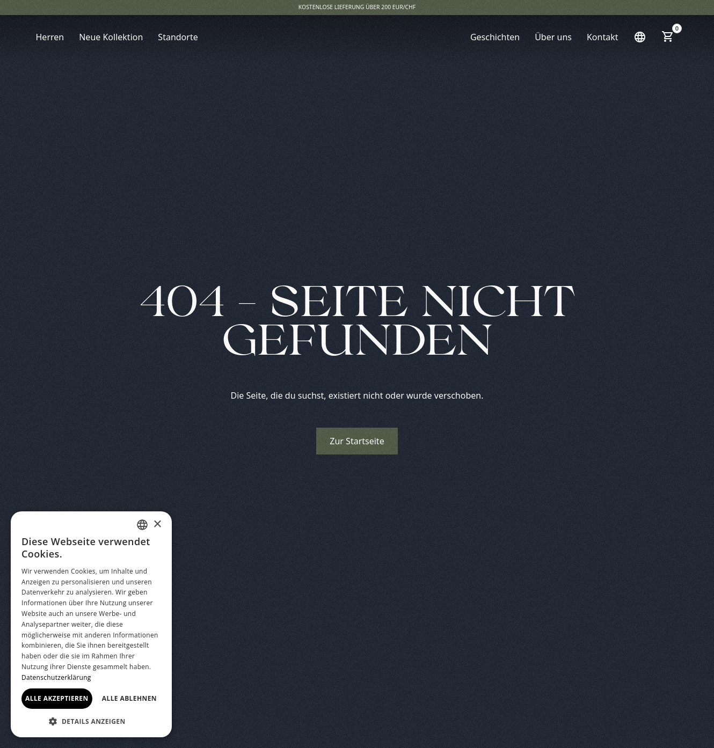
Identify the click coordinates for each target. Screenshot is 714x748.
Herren (50, 37)
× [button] (157, 524)
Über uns (553, 37)
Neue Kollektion (111, 37)
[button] (639, 37)
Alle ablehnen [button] (129, 698)
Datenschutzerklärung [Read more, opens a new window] (56, 677)
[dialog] (91, 624)
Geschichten (495, 37)
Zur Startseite (357, 441)
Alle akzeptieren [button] (57, 698)
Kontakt (602, 37)
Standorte (178, 37)
